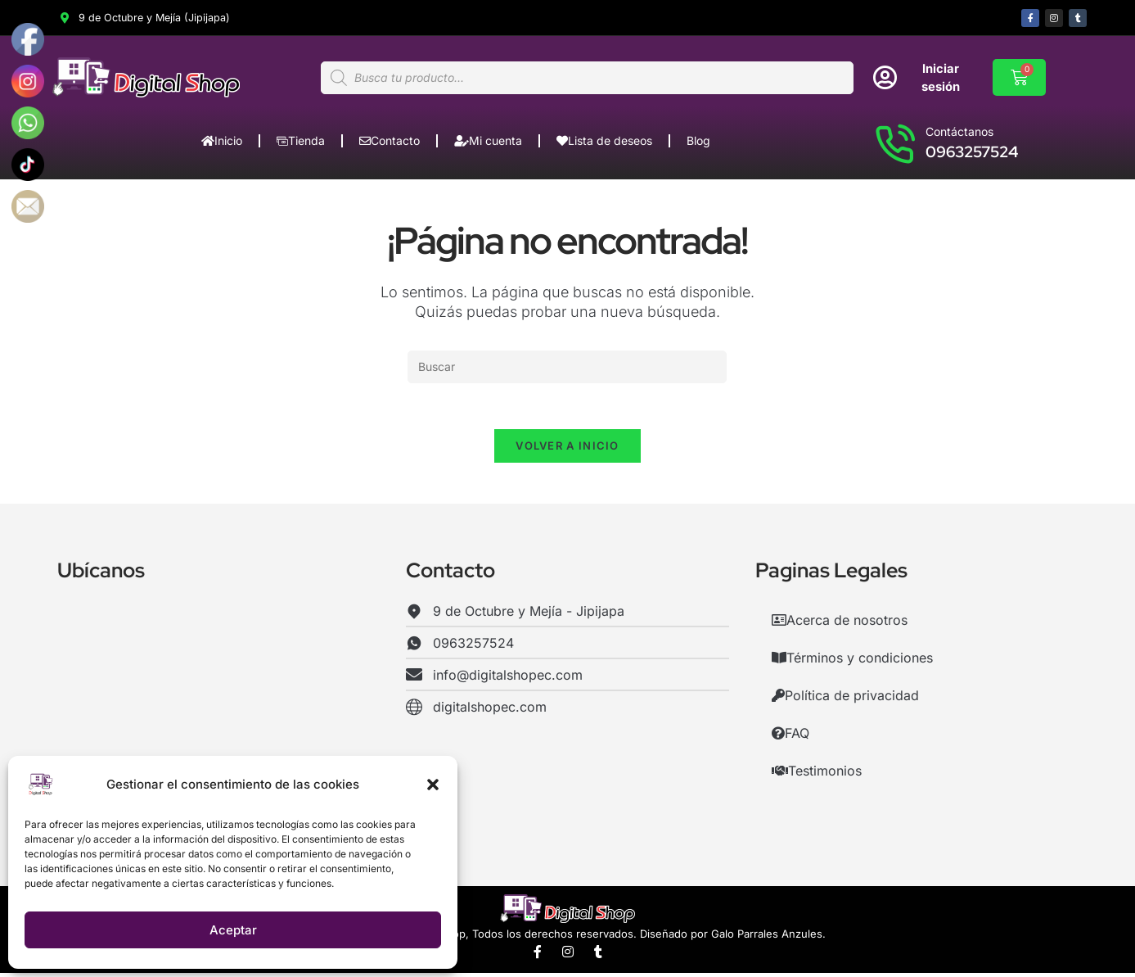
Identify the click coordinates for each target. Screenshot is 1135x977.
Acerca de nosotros (840, 624)
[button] (433, 784)
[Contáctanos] (894, 143)
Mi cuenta (488, 141)
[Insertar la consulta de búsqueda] (567, 367)
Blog (698, 141)
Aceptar (233, 930)
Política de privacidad (845, 699)
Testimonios (817, 775)
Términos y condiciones (852, 662)
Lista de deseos (604, 141)
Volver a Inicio (567, 449)
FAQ (790, 737)
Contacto (389, 141)
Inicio (221, 141)
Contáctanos (959, 132)
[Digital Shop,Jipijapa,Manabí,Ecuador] (219, 728)
